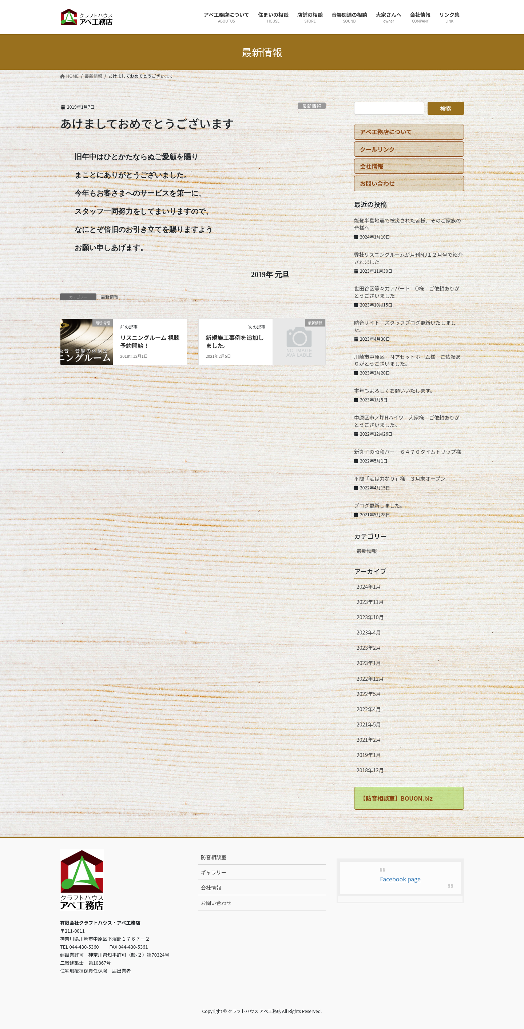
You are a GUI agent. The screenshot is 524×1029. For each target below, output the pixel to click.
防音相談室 (213, 857)
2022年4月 (369, 709)
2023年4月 (369, 632)
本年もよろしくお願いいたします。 (394, 390)
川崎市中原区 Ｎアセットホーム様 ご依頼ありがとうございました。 (407, 360)
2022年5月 (369, 693)
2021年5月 (369, 724)
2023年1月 (369, 662)
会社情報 (211, 887)
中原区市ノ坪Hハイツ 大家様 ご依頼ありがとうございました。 (407, 421)
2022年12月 (370, 678)
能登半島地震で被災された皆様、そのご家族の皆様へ (407, 224)
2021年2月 (369, 739)
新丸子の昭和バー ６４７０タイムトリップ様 (407, 451)
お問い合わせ (216, 902)
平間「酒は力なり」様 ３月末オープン (399, 478)
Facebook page (400, 878)
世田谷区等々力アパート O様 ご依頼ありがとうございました (407, 292)
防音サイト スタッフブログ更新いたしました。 (405, 326)
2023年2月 (369, 647)
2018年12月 (370, 770)
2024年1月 (369, 586)
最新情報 (311, 106)
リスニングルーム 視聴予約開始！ (149, 341)
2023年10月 (370, 617)
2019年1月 (369, 754)
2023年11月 (370, 601)
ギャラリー (213, 872)
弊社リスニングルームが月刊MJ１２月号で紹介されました (408, 258)
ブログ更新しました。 (379, 505)
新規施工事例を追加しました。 (235, 341)
